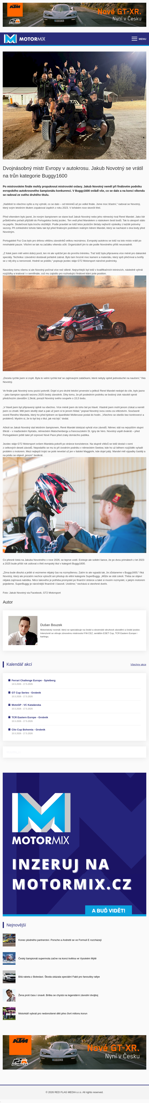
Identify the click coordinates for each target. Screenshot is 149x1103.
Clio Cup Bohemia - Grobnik (28, 729)
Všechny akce (138, 664)
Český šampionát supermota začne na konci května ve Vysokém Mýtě (57, 958)
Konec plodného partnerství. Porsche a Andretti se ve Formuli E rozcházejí (60, 940)
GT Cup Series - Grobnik (26, 692)
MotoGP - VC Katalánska (26, 704)
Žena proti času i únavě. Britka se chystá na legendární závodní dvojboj (58, 995)
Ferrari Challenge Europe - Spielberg (33, 680)
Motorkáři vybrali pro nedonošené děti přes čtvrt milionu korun (52, 1013)
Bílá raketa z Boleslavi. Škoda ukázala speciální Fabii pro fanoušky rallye (59, 976)
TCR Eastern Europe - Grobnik (30, 717)
